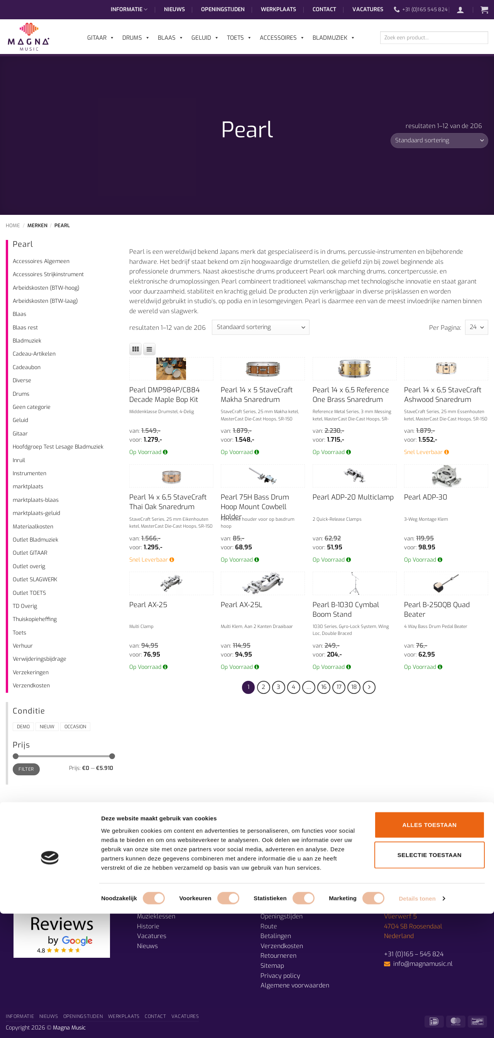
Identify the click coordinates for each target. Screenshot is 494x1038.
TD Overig (25, 606)
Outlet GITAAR (30, 553)
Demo (23, 727)
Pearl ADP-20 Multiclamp (353, 497)
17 (339, 687)
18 (354, 687)
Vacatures (367, 9)
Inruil (19, 460)
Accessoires (282, 37)
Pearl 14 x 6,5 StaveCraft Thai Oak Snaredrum (168, 502)
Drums (21, 394)
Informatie (129, 10)
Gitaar (20, 433)
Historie (148, 926)
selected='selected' (476, 327)
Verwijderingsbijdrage (39, 659)
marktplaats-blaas (36, 500)
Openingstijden (223, 9)
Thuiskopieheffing (35, 619)
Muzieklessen (156, 916)
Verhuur (23, 646)
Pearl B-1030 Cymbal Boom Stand (346, 609)
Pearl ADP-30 (425, 497)
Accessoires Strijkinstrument (48, 274)
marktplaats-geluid (36, 513)
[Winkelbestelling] (439, 140)
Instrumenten (29, 473)
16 (324, 687)
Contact (324, 9)
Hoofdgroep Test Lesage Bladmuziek (58, 447)
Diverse (22, 380)
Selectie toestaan (430, 979)
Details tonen (417, 1022)
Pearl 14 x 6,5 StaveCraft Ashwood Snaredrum (443, 394)
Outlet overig (29, 566)
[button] (464, 9)
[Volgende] (369, 687)
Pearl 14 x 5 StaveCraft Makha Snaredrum (257, 394)
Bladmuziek (27, 340)
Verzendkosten (31, 685)
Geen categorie (32, 407)
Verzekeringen (31, 672)
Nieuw (47, 727)
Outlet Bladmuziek (35, 539)
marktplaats (28, 486)
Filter (26, 769)
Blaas (19, 314)
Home (13, 225)
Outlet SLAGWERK (35, 579)
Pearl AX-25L (241, 604)
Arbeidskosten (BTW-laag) (45, 301)
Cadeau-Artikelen (34, 354)
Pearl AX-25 (148, 604)
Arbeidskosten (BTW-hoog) (46, 288)
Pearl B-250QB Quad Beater (437, 609)
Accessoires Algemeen (41, 261)
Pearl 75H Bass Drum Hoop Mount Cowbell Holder (255, 507)
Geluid (20, 420)
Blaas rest (25, 327)
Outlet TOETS (29, 593)
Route (269, 926)
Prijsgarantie (279, 906)
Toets (19, 632)
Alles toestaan (430, 949)
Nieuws (174, 9)
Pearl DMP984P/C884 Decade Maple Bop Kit (164, 394)
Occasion (75, 727)
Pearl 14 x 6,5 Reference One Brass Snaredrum (351, 394)
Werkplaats (278, 9)
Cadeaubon (27, 367)
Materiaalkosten (33, 526)
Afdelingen (152, 906)
